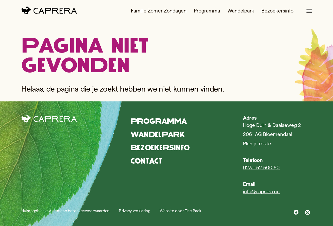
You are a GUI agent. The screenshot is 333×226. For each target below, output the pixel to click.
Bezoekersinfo (277, 11)
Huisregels (30, 211)
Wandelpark (240, 11)
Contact (146, 160)
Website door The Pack (180, 211)
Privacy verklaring (134, 211)
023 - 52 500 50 (261, 167)
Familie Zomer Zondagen (159, 11)
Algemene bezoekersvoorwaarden (79, 211)
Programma (207, 11)
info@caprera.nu (261, 191)
